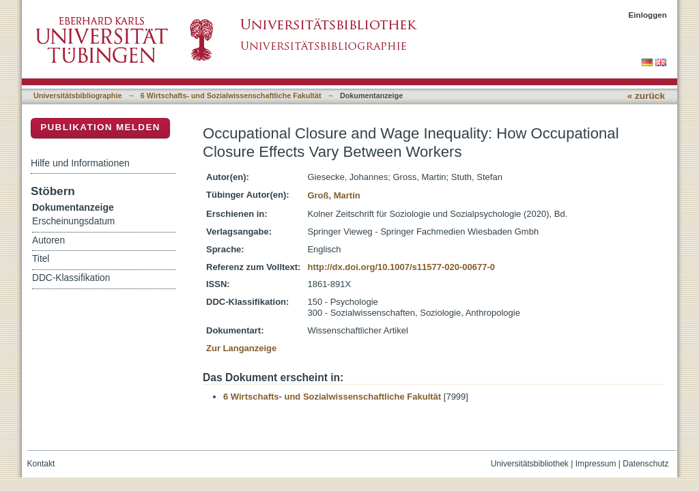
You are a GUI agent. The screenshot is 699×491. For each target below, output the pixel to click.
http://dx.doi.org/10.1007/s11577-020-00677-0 (401, 267)
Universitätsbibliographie (77, 95)
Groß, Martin (333, 195)
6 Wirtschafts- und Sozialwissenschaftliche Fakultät (231, 95)
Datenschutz (645, 463)
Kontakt (41, 463)
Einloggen (648, 14)
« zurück (646, 96)
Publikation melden (100, 127)
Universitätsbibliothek (530, 463)
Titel (40, 259)
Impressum (595, 463)
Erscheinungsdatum (73, 221)
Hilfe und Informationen (80, 163)
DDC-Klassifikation (71, 278)
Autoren (48, 240)
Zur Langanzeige (241, 348)
